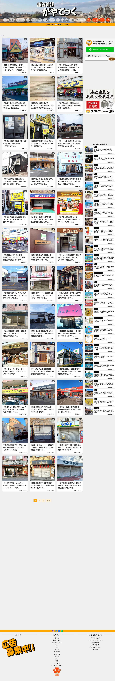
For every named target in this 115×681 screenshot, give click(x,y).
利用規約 (95, 649)
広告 (66, 20)
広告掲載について (95, 647)
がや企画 (45, 20)
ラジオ (108, 20)
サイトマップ (95, 638)
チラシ (58, 20)
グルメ (28, 20)
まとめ (40, 20)
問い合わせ (95, 645)
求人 (62, 20)
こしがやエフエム (80, 20)
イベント (34, 20)
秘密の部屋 (95, 20)
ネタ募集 (72, 20)
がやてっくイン (20, 20)
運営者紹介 (95, 643)
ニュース (52, 20)
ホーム (5, 20)
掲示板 (89, 20)
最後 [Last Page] (48, 501)
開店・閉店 (12, 20)
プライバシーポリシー (95, 640)
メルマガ (102, 20)
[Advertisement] (57, 31)
